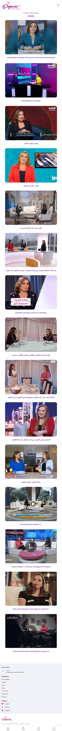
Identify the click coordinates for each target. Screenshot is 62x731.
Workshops (5, 694)
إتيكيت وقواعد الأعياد (31, 143)
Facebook (7, 707)
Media (3, 688)
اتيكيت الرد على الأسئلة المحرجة (31, 228)
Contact (4, 697)
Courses (4, 682)
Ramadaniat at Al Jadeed (31, 101)
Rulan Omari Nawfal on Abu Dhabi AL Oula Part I (31, 609)
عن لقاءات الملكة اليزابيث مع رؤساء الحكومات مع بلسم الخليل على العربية (31, 270)
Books (3, 685)
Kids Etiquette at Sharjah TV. (31, 524)
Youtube (6, 704)
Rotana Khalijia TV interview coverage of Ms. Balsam (31, 567)
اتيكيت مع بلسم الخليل (31, 186)
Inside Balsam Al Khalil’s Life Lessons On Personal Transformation (31, 58)
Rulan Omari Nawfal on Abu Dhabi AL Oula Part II (31, 651)
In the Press (5, 691)
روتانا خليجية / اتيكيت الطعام (31, 482)
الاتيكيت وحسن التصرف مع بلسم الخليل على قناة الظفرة (31, 440)
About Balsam (6, 679)
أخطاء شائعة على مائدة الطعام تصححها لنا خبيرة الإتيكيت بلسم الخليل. (31, 397)
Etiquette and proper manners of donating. (31, 313)
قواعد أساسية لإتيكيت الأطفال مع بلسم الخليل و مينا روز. (31, 355)
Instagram (7, 710)
